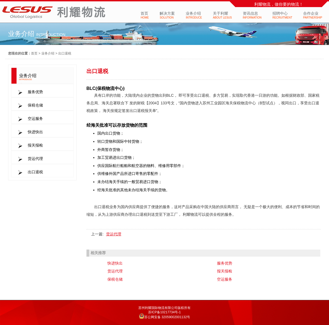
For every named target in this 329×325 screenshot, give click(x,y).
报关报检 (224, 271)
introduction (50, 34)
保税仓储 (115, 279)
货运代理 (113, 234)
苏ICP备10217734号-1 (164, 312)
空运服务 (224, 279)
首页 (34, 53)
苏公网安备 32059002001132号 (167, 317)
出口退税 (64, 53)
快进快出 (115, 263)
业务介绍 (47, 53)
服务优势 (224, 263)
